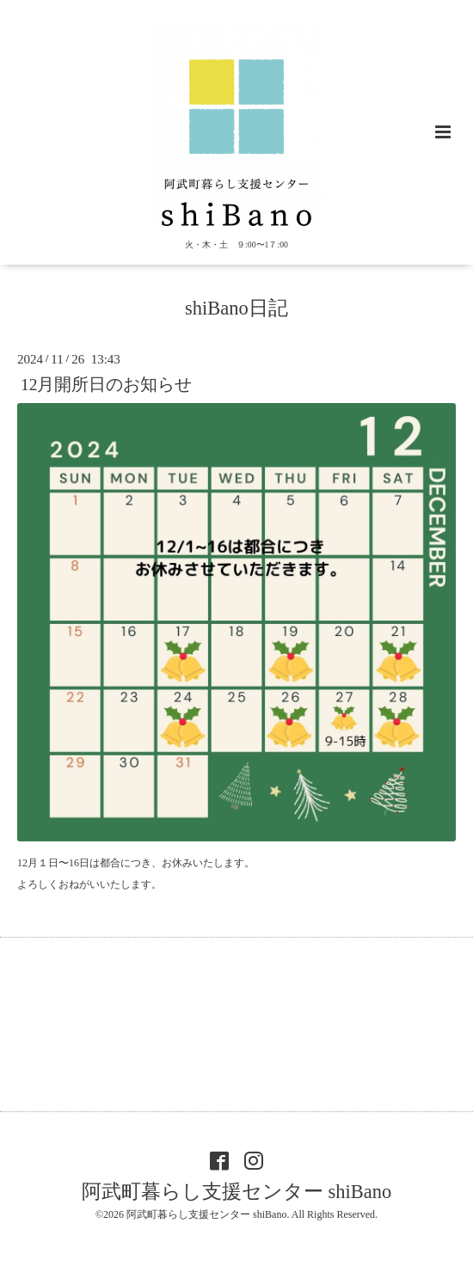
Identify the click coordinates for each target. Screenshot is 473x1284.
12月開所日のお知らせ (107, 385)
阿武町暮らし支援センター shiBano (236, 1190)
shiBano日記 (236, 308)
